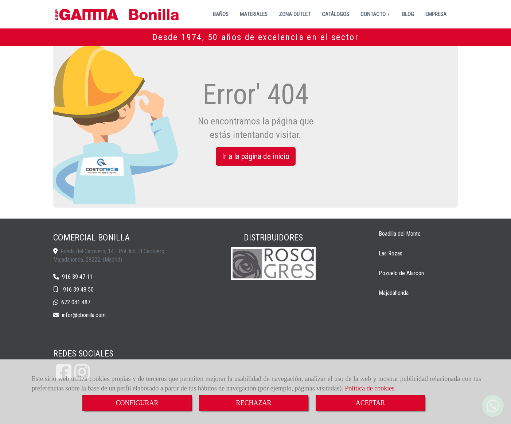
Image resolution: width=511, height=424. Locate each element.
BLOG (408, 14)
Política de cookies (369, 388)
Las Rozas (390, 253)
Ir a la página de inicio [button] (255, 156)
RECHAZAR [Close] (253, 402)
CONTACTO (375, 14)
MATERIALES (254, 14)
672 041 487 (75, 302)
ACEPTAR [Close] (370, 402)
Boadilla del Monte (400, 233)
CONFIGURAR (137, 402)
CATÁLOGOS (335, 14)
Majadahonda (394, 292)
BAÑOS (221, 14)
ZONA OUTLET (295, 14)
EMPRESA (435, 14)
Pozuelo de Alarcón (401, 273)
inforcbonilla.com (84, 315)
